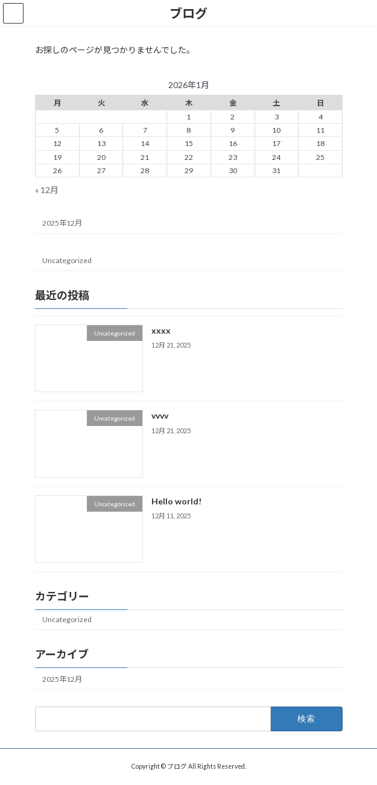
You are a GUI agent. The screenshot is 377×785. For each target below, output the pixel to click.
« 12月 (47, 190)
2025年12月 (62, 222)
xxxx (160, 330)
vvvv (159, 416)
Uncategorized (67, 260)
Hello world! (176, 501)
